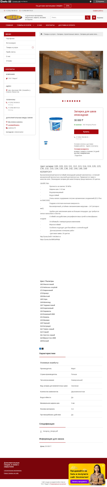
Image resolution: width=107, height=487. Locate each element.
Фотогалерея (11, 43)
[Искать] (87, 17)
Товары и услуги (24, 25)
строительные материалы (13, 470)
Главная (9, 25)
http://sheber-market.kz (15, 122)
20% (67, 6)
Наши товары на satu (11, 473)
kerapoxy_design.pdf (50, 431)
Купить (86, 132)
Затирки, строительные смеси (68, 34)
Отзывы (9, 61)
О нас (39, 25)
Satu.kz (63, 482)
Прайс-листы (11, 52)
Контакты (50, 25)
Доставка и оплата (66, 25)
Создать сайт (16, 1)
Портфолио (10, 38)
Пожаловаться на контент (58, 484)
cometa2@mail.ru (13, 125)
